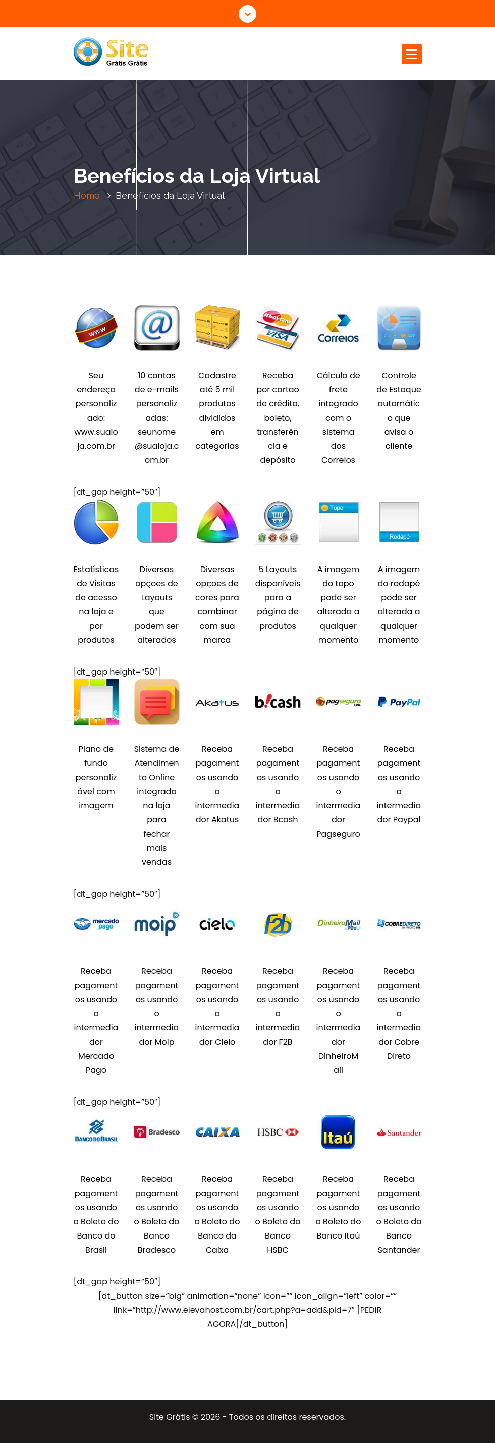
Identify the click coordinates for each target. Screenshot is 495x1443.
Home (87, 195)
